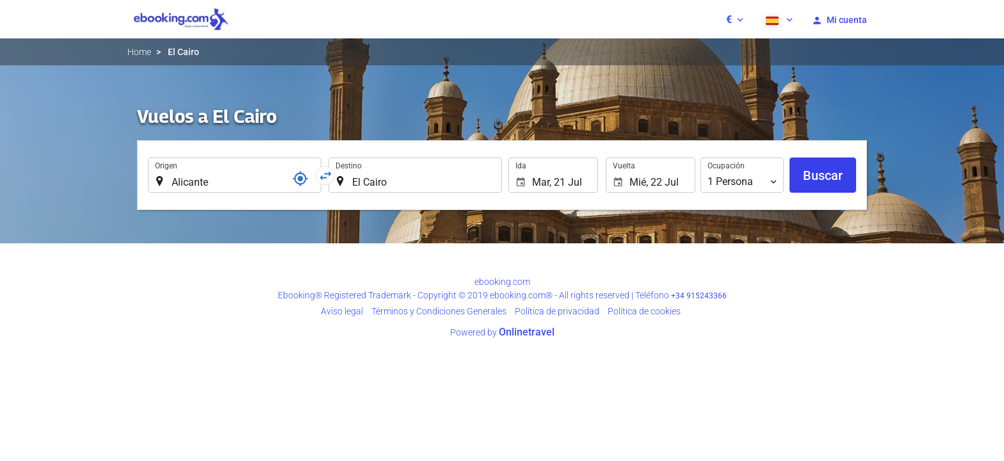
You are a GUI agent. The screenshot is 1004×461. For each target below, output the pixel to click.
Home (139, 52)
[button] (735, 19)
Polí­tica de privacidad (557, 311)
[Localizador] (300, 178)
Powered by (502, 332)
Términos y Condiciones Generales (438, 311)
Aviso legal (342, 311)
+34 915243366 (699, 295)
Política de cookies (644, 311)
